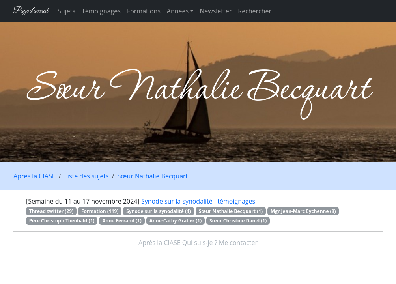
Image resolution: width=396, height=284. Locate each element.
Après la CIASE (34, 176)
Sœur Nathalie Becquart (153, 176)
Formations (144, 11)
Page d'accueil (30, 11)
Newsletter (216, 11)
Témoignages (101, 11)
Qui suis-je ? (199, 242)
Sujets (66, 11)
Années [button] (178, 11)
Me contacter (238, 242)
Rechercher (254, 11)
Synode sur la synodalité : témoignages (198, 201)
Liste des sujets (86, 176)
